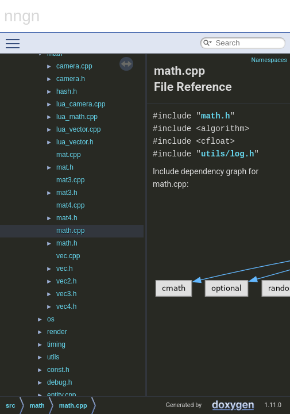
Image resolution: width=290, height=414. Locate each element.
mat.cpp (68, 155)
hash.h (66, 91)
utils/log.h (227, 153)
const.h (58, 370)
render (57, 332)
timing (56, 344)
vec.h (64, 268)
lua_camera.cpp (80, 104)
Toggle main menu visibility (15, 38)
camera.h (70, 79)
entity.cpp (61, 395)
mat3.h (67, 193)
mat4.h (67, 218)
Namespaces (269, 60)
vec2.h (66, 281)
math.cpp (70, 231)
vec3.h (66, 294)
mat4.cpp (70, 205)
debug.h (59, 382)
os (51, 319)
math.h (67, 243)
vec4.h (66, 306)
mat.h (65, 167)
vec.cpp (68, 256)
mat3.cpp (70, 180)
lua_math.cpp (77, 117)
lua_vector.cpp (78, 129)
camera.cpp (74, 66)
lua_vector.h (75, 142)
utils (53, 357)
